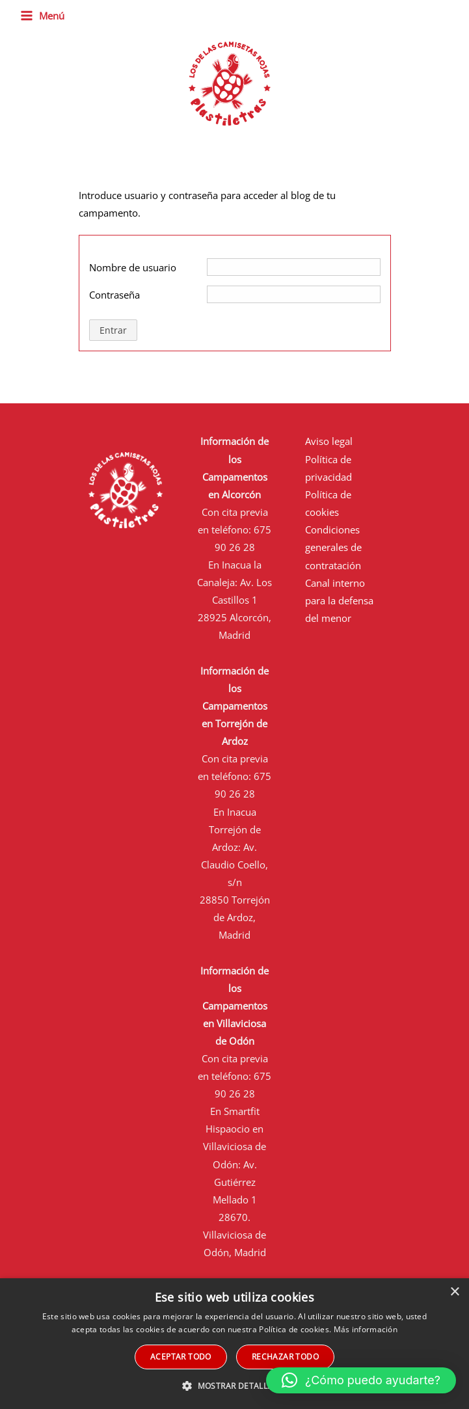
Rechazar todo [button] (285, 1356)
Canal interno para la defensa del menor (339, 600)
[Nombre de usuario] (294, 267)
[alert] (234, 1343)
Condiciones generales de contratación (333, 547)
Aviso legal (329, 441)
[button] (361, 1380)
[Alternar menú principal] (42, 16)
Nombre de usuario (132, 267)
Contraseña (114, 294)
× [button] (454, 1292)
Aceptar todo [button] (180, 1356)
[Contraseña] (294, 294)
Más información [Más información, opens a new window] (366, 1329)
